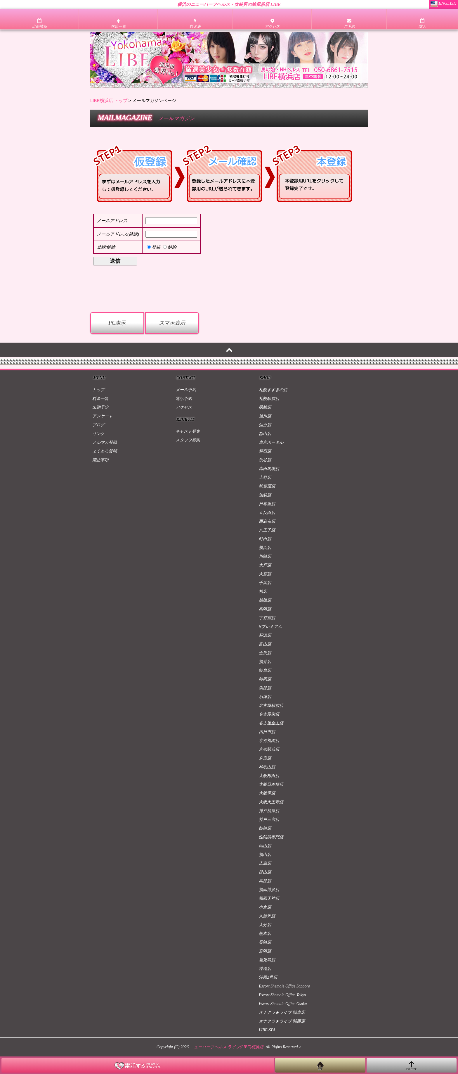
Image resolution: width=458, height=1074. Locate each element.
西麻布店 (267, 521)
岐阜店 (265, 670)
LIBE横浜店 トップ (108, 100)
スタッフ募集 (188, 440)
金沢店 (265, 653)
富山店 (265, 644)
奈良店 (265, 758)
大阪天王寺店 (271, 802)
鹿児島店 (267, 960)
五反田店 (267, 512)
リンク (98, 433)
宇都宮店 (267, 618)
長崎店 (265, 942)
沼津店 (265, 697)
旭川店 (265, 416)
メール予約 (186, 390)
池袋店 (265, 495)
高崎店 (265, 609)
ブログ (98, 425)
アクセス (184, 407)
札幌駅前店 (269, 398)
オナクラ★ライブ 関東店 (282, 1012)
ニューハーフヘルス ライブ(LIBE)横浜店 (226, 1047)
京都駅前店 (269, 749)
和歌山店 (267, 767)
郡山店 (265, 433)
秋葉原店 (267, 486)
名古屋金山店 (271, 723)
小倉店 (265, 907)
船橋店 (265, 600)
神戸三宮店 (269, 819)
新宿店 (265, 451)
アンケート (102, 416)
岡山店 (265, 846)
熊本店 (265, 933)
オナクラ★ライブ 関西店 (282, 1021)
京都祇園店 (269, 740)
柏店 (263, 591)
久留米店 (267, 916)
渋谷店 (265, 460)
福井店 (265, 661)
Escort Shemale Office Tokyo (282, 995)
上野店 (265, 477)
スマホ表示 (172, 323)
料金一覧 (100, 398)
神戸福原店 (269, 811)
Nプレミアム (270, 626)
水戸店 (265, 565)
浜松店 (265, 688)
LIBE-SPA (267, 1030)
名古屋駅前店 (271, 705)
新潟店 (265, 635)
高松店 (265, 881)
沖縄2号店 (268, 977)
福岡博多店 (269, 889)
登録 (153, 247)
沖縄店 (265, 968)
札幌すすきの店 (273, 390)
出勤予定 (100, 407)
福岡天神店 (269, 898)
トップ (98, 390)
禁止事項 (100, 460)
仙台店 (265, 425)
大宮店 (265, 574)
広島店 (265, 863)
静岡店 (265, 679)
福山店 (265, 854)
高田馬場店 (269, 469)
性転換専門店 (271, 837)
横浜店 (265, 547)
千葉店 (265, 583)
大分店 (265, 925)
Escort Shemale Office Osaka (283, 1004)
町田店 (265, 539)
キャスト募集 (188, 431)
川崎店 (265, 556)
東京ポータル (271, 442)
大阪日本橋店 (271, 784)
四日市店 (267, 732)
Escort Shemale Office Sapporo (284, 986)
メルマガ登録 (104, 442)
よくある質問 (104, 451)
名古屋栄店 (269, 714)
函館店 (265, 407)
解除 (169, 247)
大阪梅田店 (269, 775)
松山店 (265, 872)
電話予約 (184, 398)
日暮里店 (267, 504)
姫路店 (265, 828)
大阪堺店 (267, 793)
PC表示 (117, 323)
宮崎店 (265, 951)
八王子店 (267, 530)
